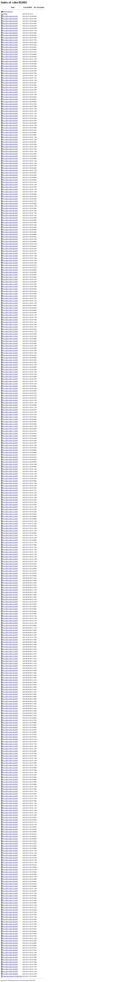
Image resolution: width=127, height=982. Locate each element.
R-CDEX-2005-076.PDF (10, 194)
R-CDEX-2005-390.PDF (10, 931)
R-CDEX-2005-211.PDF (10, 512)
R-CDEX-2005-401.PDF (10, 957)
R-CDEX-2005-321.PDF (10, 767)
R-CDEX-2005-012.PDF (10, 42)
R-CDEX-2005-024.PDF (10, 71)
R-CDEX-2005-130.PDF (10, 322)
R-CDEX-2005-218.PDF (10, 528)
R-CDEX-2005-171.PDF (10, 417)
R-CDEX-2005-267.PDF (10, 642)
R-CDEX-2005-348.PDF (10, 831)
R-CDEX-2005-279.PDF (10, 668)
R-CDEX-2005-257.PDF (10, 618)
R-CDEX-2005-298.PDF (10, 713)
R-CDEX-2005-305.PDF (10, 730)
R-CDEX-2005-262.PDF (10, 630)
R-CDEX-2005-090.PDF (10, 227)
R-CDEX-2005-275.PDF (10, 661)
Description (40, 7)
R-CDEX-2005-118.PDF (10, 293)
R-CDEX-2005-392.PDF (10, 936)
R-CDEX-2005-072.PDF (10, 184)
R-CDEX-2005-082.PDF (10, 208)
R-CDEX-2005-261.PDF (10, 628)
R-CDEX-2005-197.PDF (10, 478)
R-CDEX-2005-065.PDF (10, 168)
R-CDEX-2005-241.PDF (10, 580)
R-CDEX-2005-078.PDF (10, 199)
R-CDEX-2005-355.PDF (10, 848)
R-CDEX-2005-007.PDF (10, 30)
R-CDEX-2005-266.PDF (10, 640)
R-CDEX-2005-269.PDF (10, 647)
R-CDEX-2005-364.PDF (10, 869)
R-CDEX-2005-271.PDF (10, 651)
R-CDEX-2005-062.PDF (10, 161)
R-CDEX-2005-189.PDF (10, 459)
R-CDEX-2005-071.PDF (10, 182)
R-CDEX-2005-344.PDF (10, 822)
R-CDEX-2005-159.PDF (10, 388)
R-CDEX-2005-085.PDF (10, 215)
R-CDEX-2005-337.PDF (10, 805)
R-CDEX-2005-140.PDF (10, 343)
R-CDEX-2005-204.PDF (10, 495)
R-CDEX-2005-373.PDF (10, 891)
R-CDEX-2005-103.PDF (10, 258)
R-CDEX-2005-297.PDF (10, 711)
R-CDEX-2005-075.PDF (10, 192)
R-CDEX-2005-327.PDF (10, 782)
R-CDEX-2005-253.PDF (10, 609)
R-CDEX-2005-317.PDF (10, 758)
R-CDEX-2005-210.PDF (10, 509)
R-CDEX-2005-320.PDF (10, 765)
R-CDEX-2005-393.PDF (10, 938)
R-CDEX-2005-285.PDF (10, 682)
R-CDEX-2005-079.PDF (10, 201)
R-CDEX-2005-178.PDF (10, 433)
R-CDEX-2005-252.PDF (10, 606)
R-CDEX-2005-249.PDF (10, 599)
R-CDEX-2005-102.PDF (10, 256)
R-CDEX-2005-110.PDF (10, 274)
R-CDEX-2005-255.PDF (10, 613)
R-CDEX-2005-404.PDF (10, 964)
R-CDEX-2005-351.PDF (10, 839)
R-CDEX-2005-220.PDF (10, 533)
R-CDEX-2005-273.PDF (10, 656)
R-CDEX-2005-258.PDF (10, 621)
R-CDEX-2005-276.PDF (10, 663)
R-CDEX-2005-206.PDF (10, 500)
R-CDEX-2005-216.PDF (10, 523)
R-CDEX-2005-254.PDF (10, 611)
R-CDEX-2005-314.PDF (10, 751)
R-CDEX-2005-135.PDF (10, 334)
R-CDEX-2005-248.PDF (10, 597)
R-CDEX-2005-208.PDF (10, 504)
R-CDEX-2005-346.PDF (10, 827)
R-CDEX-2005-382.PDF (10, 912)
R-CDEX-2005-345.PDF (10, 824)
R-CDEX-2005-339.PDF (10, 810)
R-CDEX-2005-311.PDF (10, 744)
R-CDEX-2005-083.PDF (10, 210)
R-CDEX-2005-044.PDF (10, 118)
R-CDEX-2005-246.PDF (10, 592)
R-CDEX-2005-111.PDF (10, 277)
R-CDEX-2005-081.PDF (10, 206)
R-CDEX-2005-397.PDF (10, 948)
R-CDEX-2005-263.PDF (10, 632)
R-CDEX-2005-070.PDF (10, 180)
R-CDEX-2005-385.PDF (10, 919)
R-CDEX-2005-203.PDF (10, 493)
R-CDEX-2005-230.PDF (10, 557)
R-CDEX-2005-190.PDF (10, 462)
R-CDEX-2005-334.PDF (10, 798)
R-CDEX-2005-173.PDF (10, 421)
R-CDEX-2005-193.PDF (10, 469)
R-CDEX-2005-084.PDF (10, 213)
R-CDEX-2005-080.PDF (10, 203)
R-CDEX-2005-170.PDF (10, 414)
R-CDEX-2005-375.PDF (10, 895)
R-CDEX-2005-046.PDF (10, 123)
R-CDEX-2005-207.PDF (10, 502)
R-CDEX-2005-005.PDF (10, 26)
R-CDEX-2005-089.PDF (10, 225)
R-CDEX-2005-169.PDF (10, 412)
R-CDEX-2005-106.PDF (10, 265)
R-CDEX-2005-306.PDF (10, 732)
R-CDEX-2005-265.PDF (10, 637)
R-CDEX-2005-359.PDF (10, 858)
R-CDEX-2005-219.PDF (10, 530)
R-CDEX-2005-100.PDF (10, 251)
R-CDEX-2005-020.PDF (10, 61)
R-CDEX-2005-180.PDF (10, 438)
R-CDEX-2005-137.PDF (10, 336)
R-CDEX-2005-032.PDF (10, 90)
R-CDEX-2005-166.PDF (10, 405)
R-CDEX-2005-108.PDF (10, 270)
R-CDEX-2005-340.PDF (10, 813)
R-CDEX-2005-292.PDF (10, 699)
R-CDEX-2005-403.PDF (10, 962)
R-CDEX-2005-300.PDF (10, 718)
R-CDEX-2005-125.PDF (10, 310)
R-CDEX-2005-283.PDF (10, 677)
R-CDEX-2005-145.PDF (10, 355)
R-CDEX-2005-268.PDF (10, 644)
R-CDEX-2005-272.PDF (10, 654)
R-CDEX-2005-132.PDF (10, 327)
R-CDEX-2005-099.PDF (10, 248)
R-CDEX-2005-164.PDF (10, 400)
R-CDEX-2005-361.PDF (10, 862)
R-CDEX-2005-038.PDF (10, 104)
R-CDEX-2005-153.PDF (10, 374)
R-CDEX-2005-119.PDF (10, 296)
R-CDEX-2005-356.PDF (10, 850)
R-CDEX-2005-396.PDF (10, 945)
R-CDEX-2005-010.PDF (10, 37)
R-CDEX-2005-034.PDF (10, 94)
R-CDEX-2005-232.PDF (10, 559)
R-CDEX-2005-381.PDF (10, 910)
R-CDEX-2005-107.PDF (10, 267)
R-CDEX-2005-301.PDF (10, 720)
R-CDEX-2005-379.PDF (10, 905)
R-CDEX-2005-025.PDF (10, 73)
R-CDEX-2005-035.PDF (10, 97)
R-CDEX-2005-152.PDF (10, 372)
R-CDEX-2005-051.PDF (10, 135)
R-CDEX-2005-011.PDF (10, 40)
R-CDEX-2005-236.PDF (10, 568)
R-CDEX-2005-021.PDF (10, 64)
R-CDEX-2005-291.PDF (10, 696)
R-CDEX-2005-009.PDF (10, 35)
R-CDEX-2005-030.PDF (10, 85)
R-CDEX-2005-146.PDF (10, 357)
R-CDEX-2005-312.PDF (10, 746)
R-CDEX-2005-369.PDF (10, 881)
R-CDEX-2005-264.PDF (10, 635)
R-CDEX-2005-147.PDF (10, 360)
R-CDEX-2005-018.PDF (10, 56)
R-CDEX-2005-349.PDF (10, 834)
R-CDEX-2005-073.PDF (10, 187)
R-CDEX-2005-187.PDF (10, 455)
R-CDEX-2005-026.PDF (10, 75)
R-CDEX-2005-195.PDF (10, 474)
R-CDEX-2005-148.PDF (10, 362)
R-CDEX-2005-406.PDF (10, 969)
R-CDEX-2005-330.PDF (10, 789)
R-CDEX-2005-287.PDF (10, 687)
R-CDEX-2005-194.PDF (10, 471)
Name (12, 7)
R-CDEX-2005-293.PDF (10, 701)
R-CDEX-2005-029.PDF (10, 83)
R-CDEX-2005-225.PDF (10, 545)
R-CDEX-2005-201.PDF (10, 488)
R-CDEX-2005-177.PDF (10, 431)
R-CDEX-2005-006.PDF (10, 28)
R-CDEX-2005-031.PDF (10, 87)
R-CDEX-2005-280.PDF (10, 670)
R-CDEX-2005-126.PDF (10, 312)
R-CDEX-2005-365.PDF (10, 872)
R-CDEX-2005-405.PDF (10, 967)
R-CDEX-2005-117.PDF (10, 291)
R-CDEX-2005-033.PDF (10, 92)
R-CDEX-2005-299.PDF (10, 715)
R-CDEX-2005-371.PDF (10, 886)
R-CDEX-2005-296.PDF (10, 708)
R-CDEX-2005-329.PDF (10, 786)
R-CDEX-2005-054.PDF (10, 142)
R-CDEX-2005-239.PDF (10, 576)
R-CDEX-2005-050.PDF (10, 132)
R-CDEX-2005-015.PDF (10, 49)
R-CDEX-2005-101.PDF (10, 253)
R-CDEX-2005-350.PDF (10, 836)
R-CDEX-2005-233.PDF (10, 561)
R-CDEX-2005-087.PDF (10, 220)
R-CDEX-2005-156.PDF (10, 381)
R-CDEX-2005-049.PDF (10, 130)
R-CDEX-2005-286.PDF (10, 685)
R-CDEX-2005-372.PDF (10, 888)
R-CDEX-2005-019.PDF (10, 59)
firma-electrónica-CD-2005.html (12, 976)
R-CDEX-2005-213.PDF (10, 516)
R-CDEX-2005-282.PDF (10, 675)
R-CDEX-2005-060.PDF (10, 156)
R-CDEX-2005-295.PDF (10, 706)
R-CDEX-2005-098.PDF (10, 246)
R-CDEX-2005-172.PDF (10, 419)
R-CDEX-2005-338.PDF (10, 808)
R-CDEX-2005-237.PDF (10, 571)
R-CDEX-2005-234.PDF (10, 564)
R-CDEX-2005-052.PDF (10, 137)
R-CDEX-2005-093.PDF (10, 234)
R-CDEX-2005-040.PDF (10, 109)
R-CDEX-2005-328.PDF (10, 784)
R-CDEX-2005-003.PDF (10, 21)
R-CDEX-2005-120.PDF (10, 298)
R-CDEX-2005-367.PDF (10, 877)
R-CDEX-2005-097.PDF (10, 244)
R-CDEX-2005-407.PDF (10, 971)
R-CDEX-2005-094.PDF (10, 237)
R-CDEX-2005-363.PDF (10, 867)
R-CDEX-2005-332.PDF (10, 794)
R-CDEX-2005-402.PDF (10, 959)
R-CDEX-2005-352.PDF (10, 841)
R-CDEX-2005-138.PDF (10, 338)
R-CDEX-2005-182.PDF (10, 443)
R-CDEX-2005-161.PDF (10, 393)
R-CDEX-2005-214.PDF (10, 519)
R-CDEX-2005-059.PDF (10, 154)
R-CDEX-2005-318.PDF (10, 760)
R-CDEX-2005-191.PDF (10, 464)
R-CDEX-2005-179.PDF (10, 436)
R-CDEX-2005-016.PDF (10, 52)
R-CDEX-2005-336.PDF (10, 803)
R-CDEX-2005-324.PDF (10, 775)
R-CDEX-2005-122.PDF (10, 303)
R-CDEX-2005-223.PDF (10, 540)
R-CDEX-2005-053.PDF (10, 139)
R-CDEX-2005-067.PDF (10, 173)
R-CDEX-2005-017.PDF (10, 54)
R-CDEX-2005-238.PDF (10, 573)
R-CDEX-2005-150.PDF (10, 367)
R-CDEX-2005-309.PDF (10, 739)
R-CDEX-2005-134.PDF (10, 331)
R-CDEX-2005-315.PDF (10, 753)
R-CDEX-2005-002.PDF (10, 19)
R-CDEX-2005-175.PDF (10, 426)
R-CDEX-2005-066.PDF (10, 170)
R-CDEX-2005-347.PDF (10, 829)
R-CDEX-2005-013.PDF (10, 45)
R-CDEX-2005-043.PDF (10, 116)
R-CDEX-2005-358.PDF (10, 855)
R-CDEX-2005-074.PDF (10, 189)
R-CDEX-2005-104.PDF (10, 260)
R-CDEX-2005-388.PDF (10, 926)
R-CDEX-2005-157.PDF (10, 384)
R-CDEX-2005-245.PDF (10, 590)
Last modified (27, 7)
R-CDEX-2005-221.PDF (10, 535)
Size (35, 7)
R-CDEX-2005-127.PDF (10, 315)
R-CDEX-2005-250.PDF (10, 602)
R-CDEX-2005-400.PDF (10, 955)
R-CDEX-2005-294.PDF (10, 704)
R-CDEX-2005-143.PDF (10, 350)
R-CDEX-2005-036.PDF (10, 99)
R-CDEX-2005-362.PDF (10, 865)
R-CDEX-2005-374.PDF (10, 893)
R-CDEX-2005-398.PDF (10, 950)
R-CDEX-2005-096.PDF (10, 241)
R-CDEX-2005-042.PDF (10, 113)
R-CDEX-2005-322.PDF (10, 770)
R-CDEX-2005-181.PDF (10, 440)
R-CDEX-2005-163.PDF (10, 398)
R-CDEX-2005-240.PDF (10, 578)
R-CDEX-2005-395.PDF (10, 943)
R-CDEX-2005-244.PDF (10, 587)
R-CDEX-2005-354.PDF (10, 846)
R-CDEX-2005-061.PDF (10, 158)
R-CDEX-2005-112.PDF (10, 279)
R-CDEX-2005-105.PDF (10, 263)
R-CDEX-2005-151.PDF (10, 369)
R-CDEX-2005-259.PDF (10, 623)
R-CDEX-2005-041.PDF (10, 111)
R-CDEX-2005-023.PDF (10, 68)
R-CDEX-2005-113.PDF (10, 282)
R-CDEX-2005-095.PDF (10, 239)
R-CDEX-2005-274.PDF (10, 658)
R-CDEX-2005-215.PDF (10, 521)
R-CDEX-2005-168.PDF (10, 410)
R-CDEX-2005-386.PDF (10, 922)
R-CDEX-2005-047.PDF (10, 125)
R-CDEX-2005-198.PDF (10, 481)
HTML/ (5, 14)
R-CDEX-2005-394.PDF (10, 941)
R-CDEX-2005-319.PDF (10, 763)
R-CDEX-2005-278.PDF (10, 666)
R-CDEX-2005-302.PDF (10, 722)
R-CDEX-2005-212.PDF (10, 514)
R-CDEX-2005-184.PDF (10, 448)
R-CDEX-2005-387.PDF (10, 924)
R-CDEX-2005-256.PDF (10, 616)
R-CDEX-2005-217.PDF (10, 526)
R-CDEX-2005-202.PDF (10, 490)
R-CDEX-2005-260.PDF (10, 625)
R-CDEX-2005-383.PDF (10, 914)
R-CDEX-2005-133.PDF (10, 329)
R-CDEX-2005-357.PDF (10, 853)
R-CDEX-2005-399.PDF (10, 952)
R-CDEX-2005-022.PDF (10, 66)
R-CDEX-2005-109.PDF (10, 272)
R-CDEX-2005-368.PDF (10, 879)
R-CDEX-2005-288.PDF (10, 689)
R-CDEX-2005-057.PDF (10, 149)
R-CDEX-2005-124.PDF (10, 308)
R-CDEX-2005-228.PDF (10, 552)
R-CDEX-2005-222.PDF (10, 538)
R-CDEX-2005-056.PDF (10, 147)
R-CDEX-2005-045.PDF (10, 120)
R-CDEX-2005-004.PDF (10, 23)
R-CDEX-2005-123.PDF (10, 305)
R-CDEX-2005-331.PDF (10, 791)
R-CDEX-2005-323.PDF (10, 772)
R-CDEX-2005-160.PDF (10, 391)
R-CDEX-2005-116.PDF (10, 289)
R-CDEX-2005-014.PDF (10, 47)
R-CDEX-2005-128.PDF (10, 317)
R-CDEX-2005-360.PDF (10, 860)
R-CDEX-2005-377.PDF (10, 900)
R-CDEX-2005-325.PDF (10, 777)
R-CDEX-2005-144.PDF (10, 353)
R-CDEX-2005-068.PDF (10, 175)
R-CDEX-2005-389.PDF (10, 929)
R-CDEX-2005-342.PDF (10, 817)
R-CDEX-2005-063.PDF (10, 163)
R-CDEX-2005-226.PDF (10, 547)
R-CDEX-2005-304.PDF (10, 727)
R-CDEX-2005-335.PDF (10, 801)
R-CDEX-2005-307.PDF (10, 734)
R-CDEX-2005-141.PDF (10, 346)
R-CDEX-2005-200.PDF (10, 485)
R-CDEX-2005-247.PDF (10, 594)
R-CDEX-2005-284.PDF (10, 680)
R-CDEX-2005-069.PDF (10, 177)
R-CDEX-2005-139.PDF (10, 341)
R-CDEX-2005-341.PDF (10, 815)
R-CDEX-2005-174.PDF (10, 424)
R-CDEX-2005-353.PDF (10, 843)
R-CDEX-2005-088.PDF (10, 222)
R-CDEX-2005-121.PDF (10, 301)
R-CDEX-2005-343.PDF (10, 820)
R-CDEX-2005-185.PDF (10, 450)
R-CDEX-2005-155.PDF (10, 379)
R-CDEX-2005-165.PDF (10, 402)
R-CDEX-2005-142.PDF (10, 348)
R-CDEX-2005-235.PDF (10, 566)
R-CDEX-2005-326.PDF (10, 779)
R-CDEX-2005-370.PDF (10, 884)
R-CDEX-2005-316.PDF (10, 756)
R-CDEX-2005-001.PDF (10, 16)
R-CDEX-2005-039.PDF (10, 106)
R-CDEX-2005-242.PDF (10, 583)
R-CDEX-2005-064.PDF (10, 165)
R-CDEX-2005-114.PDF (10, 284)
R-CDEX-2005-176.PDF (10, 429)
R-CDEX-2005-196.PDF (10, 476)
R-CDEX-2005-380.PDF (10, 907)
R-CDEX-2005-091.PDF (10, 229)
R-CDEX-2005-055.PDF (10, 144)
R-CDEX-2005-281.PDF (10, 673)
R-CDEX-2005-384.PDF (10, 917)
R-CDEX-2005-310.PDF (10, 741)
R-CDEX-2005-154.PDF (10, 376)
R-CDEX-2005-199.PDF (10, 483)
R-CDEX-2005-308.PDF (10, 737)
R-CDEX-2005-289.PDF (10, 692)
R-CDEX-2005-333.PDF (10, 796)
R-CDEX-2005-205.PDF (10, 497)
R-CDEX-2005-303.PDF (10, 725)
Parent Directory (8, 11)
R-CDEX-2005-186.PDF (10, 452)
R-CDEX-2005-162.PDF (10, 395)
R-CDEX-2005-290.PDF (10, 694)
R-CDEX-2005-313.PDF (10, 749)
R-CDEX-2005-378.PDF (10, 903)
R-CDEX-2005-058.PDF (10, 151)
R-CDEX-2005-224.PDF (10, 542)
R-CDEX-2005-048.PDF (10, 128)
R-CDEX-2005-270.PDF (10, 649)
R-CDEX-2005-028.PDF (10, 80)
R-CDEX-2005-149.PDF (10, 365)
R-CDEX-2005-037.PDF (10, 101)
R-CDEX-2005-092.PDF (10, 232)
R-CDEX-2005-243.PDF (10, 585)
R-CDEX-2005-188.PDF (10, 457)
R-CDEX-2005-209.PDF (10, 507)
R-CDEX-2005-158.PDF (10, 386)
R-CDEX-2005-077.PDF (10, 196)
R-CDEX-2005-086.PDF (10, 218)
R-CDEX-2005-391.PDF (10, 933)
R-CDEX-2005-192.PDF (10, 466)
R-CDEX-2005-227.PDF (10, 549)
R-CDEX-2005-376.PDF (10, 898)
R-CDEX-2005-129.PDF (10, 320)
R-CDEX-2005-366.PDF (10, 874)
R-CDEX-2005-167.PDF (10, 407)
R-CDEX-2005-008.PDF (10, 33)
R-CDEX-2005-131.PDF (10, 324)
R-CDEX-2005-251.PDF (10, 604)
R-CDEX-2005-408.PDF (10, 974)
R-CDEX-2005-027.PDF (10, 78)
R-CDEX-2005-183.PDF (10, 445)
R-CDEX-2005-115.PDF (10, 286)
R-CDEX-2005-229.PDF (10, 554)
